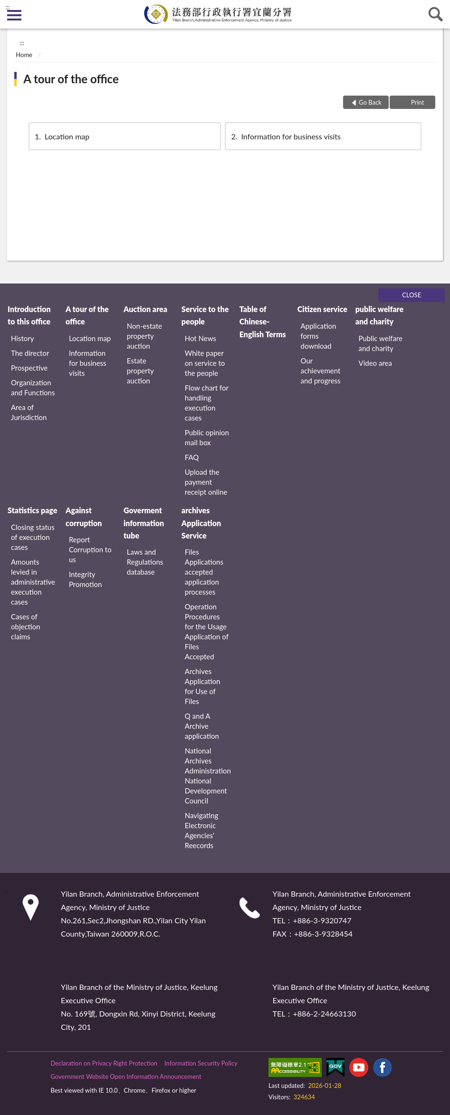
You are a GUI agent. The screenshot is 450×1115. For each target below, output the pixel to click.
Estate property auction (140, 370)
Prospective (29, 367)
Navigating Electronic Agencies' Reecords (201, 830)
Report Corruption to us (90, 549)
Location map (61, 136)
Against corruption (84, 516)
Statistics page (32, 510)
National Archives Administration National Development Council (208, 775)
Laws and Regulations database (145, 562)
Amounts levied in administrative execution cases (33, 582)
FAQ (192, 457)
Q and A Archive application (202, 726)
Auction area (145, 308)
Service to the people (205, 315)
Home (24, 55)
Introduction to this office (29, 315)
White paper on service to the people (205, 363)
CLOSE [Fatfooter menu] (411, 295)
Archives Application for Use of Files (202, 686)
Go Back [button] (370, 102)
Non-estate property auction (144, 336)
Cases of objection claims (25, 626)
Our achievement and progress (321, 370)
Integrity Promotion (85, 579)
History (22, 338)
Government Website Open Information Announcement (125, 1076)
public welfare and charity (379, 315)
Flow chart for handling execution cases (207, 402)
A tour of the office (71, 79)
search (435, 14)
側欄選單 (14, 15)
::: (7, 7)
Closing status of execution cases (33, 537)
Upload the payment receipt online (206, 482)
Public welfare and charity (380, 343)
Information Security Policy (201, 1063)
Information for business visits (285, 136)
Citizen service (322, 308)
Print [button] (417, 102)
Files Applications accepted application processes (204, 572)
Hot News (200, 338)
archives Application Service (201, 523)
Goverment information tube (144, 523)
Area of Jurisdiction (29, 412)
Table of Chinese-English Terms (262, 321)
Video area (375, 363)
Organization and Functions (33, 387)
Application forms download (318, 336)
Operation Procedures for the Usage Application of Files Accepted (207, 631)
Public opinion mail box (207, 437)
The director (30, 353)
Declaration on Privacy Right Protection (103, 1063)
